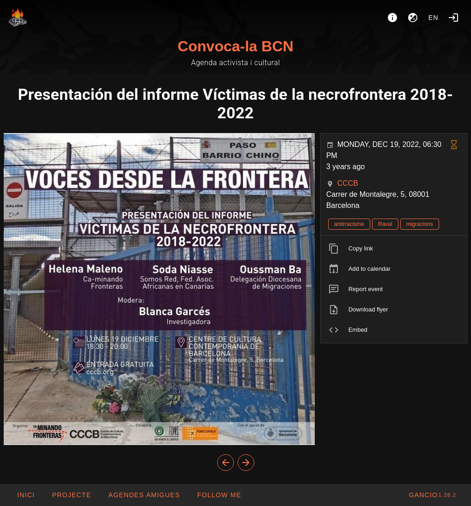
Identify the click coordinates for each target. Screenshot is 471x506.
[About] (392, 17)
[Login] (453, 17)
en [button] (433, 17)
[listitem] (393, 248)
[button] (143, 495)
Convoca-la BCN (235, 46)
